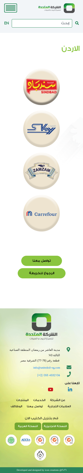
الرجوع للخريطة (41, 273)
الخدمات (39, 400)
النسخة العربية (28, 426)
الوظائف (16, 406)
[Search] (42, 23)
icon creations (52, 470)
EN (6, 23)
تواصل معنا (42, 261)
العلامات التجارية (59, 406)
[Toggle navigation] (10, 8)
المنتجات (22, 400)
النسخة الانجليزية (55, 426)
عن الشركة (57, 400)
